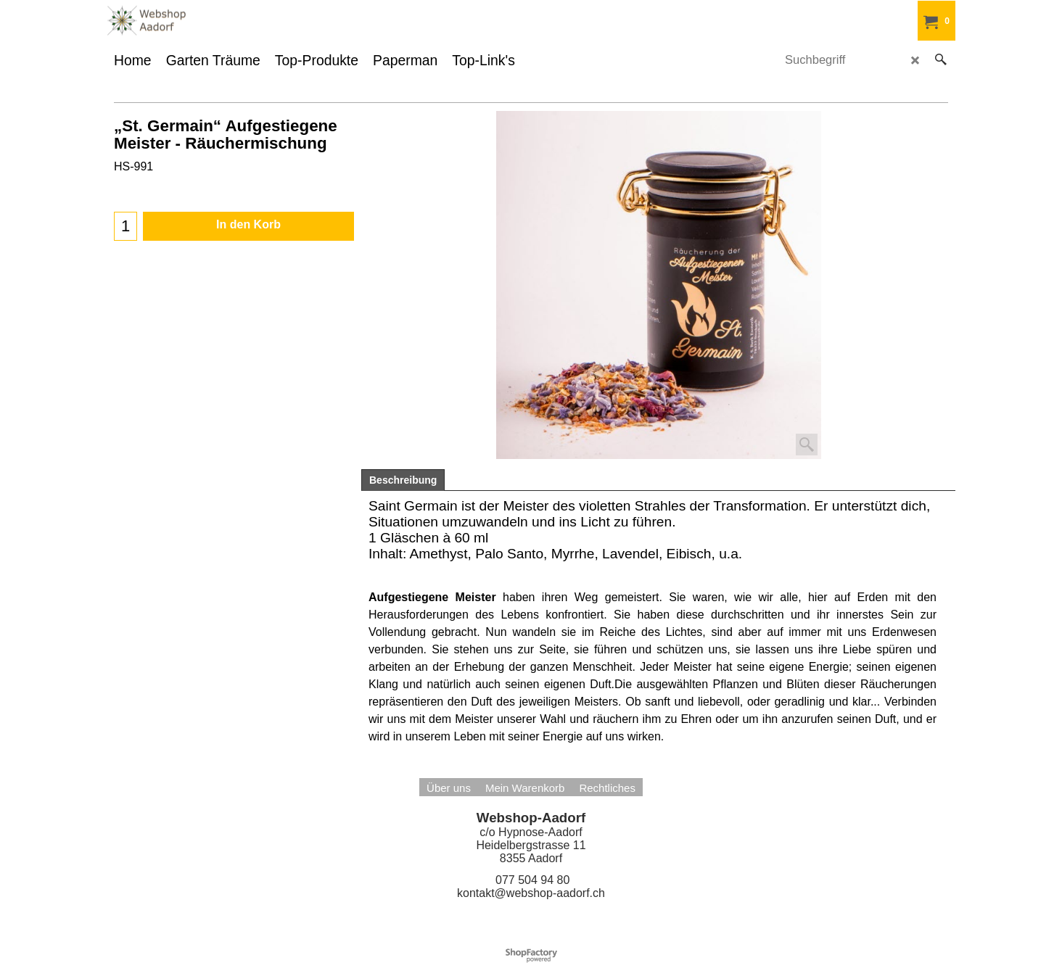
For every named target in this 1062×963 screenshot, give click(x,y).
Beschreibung (403, 480)
